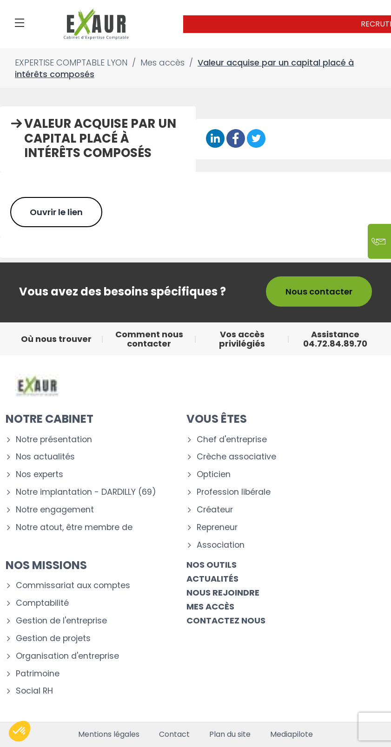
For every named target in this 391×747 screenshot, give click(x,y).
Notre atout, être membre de (74, 527)
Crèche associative (236, 457)
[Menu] (19, 23)
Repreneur (217, 527)
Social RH (34, 691)
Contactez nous (225, 620)
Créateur (215, 510)
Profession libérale (234, 492)
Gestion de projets (53, 638)
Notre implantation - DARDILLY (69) (86, 492)
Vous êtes (216, 418)
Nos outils (211, 564)
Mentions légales (108, 734)
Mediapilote (291, 734)
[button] (19, 731)
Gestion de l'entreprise (61, 621)
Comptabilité (42, 603)
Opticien (214, 474)
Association (221, 545)
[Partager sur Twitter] (256, 139)
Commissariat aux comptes (73, 585)
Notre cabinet (49, 418)
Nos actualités (45, 457)
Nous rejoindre (222, 592)
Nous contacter (318, 291)
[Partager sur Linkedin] (215, 139)
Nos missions (46, 565)
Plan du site (230, 734)
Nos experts (39, 474)
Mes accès (210, 606)
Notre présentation (54, 439)
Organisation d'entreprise (67, 656)
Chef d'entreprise (232, 439)
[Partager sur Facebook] (235, 139)
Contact (174, 734)
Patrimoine (38, 673)
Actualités (212, 578)
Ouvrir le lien (56, 212)
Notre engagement (55, 510)
